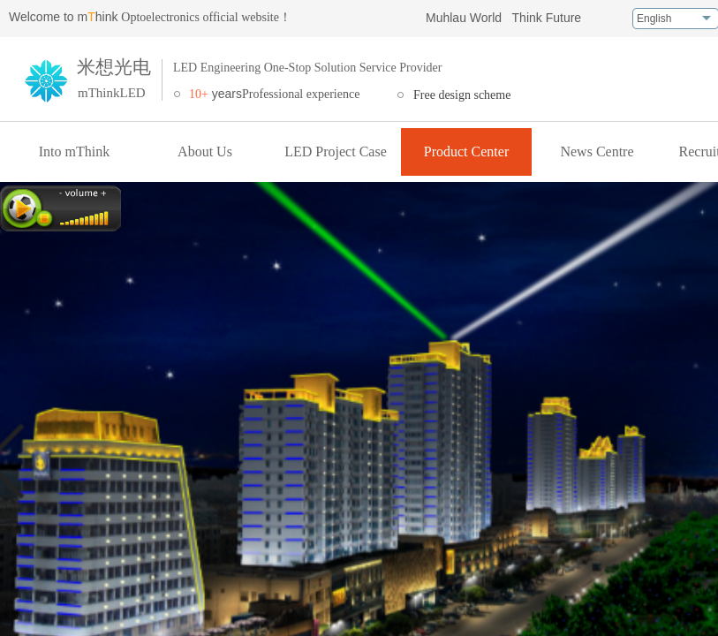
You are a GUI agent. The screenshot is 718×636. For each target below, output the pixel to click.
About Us (205, 151)
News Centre (596, 151)
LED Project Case (335, 151)
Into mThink (74, 151)
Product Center (466, 151)
